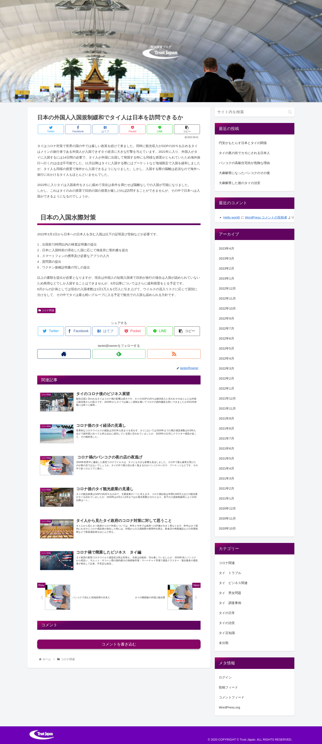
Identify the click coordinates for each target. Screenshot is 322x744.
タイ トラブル (230, 573)
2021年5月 (226, 458)
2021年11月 (227, 408)
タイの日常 (227, 613)
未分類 (223, 643)
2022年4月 (226, 358)
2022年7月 (226, 328)
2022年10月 (227, 308)
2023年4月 (226, 248)
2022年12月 (227, 288)
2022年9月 (226, 318)
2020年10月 (227, 528)
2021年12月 (227, 398)
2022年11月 (227, 298)
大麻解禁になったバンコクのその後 (244, 173)
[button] (290, 112)
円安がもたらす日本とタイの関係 (243, 143)
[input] (254, 112)
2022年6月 (226, 338)
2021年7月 (226, 438)
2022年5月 (226, 348)
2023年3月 (226, 258)
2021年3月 (226, 478)
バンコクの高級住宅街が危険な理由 (244, 163)
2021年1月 (226, 498)
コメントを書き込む (119, 644)
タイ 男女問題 (230, 593)
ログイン (225, 677)
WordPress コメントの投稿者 (266, 217)
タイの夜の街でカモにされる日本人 (244, 153)
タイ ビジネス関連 (233, 583)
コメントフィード (231, 697)
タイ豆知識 (227, 633)
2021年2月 (226, 488)
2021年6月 (226, 448)
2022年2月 (226, 378)
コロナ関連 (46, 310)
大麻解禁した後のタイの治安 (239, 183)
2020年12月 (227, 508)
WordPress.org (229, 707)
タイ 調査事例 (230, 603)
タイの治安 (227, 623)
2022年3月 (226, 368)
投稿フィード (228, 687)
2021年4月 (226, 468)
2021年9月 (226, 418)
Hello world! (231, 217)
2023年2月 (226, 268)
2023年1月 (226, 278)
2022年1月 (226, 388)
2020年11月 (227, 518)
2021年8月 (226, 428)
